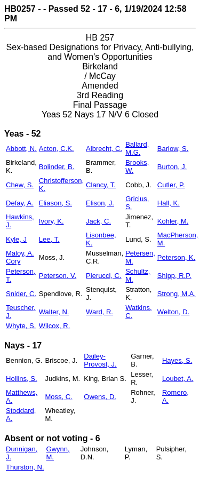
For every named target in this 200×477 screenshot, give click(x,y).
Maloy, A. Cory (20, 257)
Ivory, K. (51, 221)
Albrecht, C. (104, 149)
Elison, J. (100, 203)
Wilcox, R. (54, 326)
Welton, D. (173, 312)
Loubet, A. (178, 379)
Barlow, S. (173, 149)
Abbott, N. (21, 149)
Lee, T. (49, 239)
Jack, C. (98, 221)
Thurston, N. (25, 467)
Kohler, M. (173, 221)
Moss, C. (58, 397)
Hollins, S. (21, 379)
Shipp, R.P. (174, 276)
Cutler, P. (171, 185)
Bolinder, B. (57, 167)
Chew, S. (20, 185)
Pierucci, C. (103, 276)
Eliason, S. (55, 203)
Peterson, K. (176, 257)
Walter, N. (54, 312)
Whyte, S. (21, 326)
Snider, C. (21, 294)
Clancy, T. (101, 185)
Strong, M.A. (176, 294)
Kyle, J (16, 239)
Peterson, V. (57, 276)
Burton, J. (172, 167)
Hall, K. (168, 203)
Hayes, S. (177, 360)
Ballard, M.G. (137, 148)
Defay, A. (20, 203)
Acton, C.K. (56, 149)
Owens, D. (100, 397)
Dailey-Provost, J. (100, 360)
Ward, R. (99, 312)
